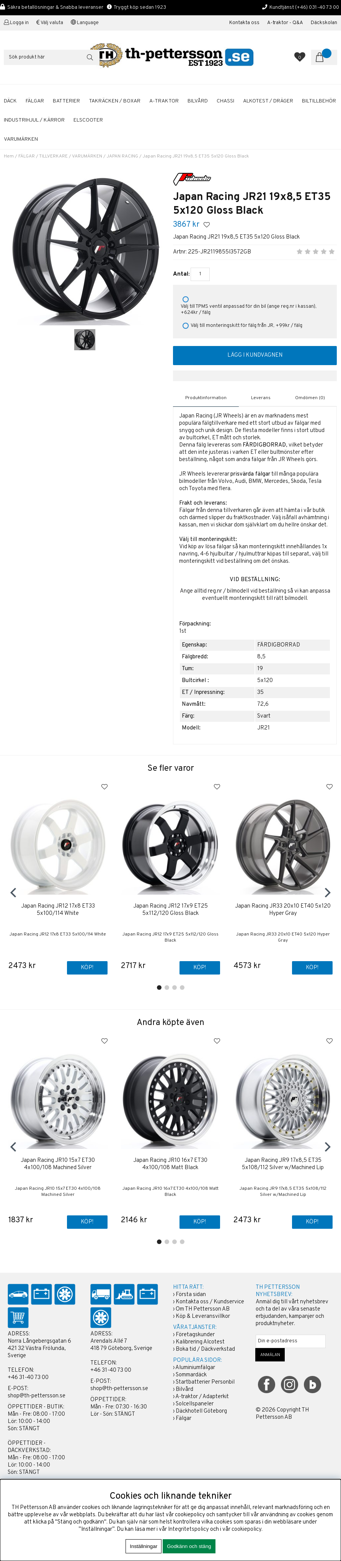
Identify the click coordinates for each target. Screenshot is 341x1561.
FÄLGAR (35, 101)
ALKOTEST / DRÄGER (268, 101)
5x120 (265, 680)
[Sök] (52, 57)
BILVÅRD (198, 101)
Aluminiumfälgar (195, 1367)
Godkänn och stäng (189, 1546)
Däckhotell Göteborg (201, 1411)
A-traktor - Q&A (285, 23)
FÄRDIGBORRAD (278, 645)
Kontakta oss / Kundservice (210, 1302)
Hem (9, 156)
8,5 (261, 657)
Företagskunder (195, 1334)
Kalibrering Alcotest (200, 1342)
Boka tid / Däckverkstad (205, 1349)
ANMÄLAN (270, 1355)
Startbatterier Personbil (205, 1382)
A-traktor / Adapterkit (202, 1396)
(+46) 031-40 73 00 (317, 7)
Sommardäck (191, 1375)
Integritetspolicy (188, 1529)
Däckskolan (324, 23)
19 (260, 668)
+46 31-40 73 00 (28, 1377)
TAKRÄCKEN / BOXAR (114, 101)
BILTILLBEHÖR (319, 101)
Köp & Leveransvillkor (203, 1316)
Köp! (87, 968)
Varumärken (21, 139)
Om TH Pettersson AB (203, 1309)
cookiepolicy (246, 1529)
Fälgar (183, 1418)
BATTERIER (66, 101)
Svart (264, 716)
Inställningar (143, 1546)
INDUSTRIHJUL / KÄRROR (34, 120)
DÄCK (10, 101)
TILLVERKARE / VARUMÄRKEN (70, 156)
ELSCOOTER (88, 120)
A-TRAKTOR (164, 101)
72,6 (263, 704)
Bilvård (184, 1389)
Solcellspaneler (195, 1404)
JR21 (263, 728)
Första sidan (191, 1294)
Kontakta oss (244, 23)
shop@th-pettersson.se (36, 1396)
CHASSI (225, 101)
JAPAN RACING (122, 156)
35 (260, 692)
